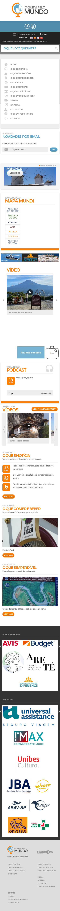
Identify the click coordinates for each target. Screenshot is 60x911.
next (56, 429)
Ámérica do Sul (13, 216)
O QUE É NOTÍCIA (19, 69)
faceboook (27, 26)
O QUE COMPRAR (44, 864)
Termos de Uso (14, 902)
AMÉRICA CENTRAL (13, 242)
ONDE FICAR (12, 874)
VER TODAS (8, 496)
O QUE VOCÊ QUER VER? (22, 96)
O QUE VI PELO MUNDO (21, 114)
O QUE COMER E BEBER (16, 871)
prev (4, 429)
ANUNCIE (11, 896)
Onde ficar (16, 82)
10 (55, 165)
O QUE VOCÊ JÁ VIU (20, 91)
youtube (33, 26)
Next (56, 300)
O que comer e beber (22, 78)
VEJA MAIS (8, 555)
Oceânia (13, 236)
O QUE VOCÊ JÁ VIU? (45, 867)
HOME (13, 64)
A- (45, 34)
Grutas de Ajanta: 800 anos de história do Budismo (24, 609)
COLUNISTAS (16, 109)
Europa (12, 222)
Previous (3, 300)
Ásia (12, 227)
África (13, 232)
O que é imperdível (20, 73)
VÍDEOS (14, 100)
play (12, 394)
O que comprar (19, 87)
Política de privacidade (18, 899)
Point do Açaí (8, 550)
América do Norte (13, 210)
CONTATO (15, 118)
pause (9, 394)
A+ (41, 34)
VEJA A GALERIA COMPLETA (44, 409)
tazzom (45, 852)
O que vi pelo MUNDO (17, 850)
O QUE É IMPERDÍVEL (15, 867)
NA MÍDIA (15, 105)
